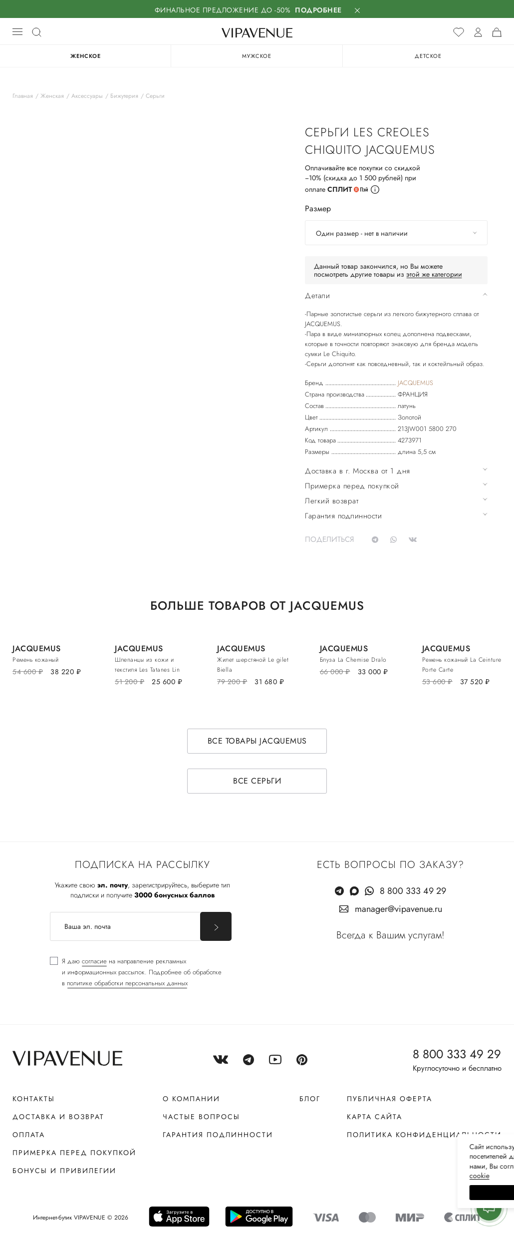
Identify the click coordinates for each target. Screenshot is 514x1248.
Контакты (33, 1099)
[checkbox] (136, 972)
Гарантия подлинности (218, 1135)
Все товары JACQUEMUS (257, 741)
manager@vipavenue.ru (398, 909)
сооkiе (318, 1176)
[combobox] (396, 232)
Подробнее (318, 10)
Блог (309, 1099)
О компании (191, 1099)
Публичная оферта (389, 1099)
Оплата (28, 1135)
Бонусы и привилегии (64, 1171)
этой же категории (434, 274)
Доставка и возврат (58, 1117)
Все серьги (257, 781)
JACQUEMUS (415, 383)
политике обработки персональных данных (127, 983)
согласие (94, 961)
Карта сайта (374, 1117)
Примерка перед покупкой (74, 1153)
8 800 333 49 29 (413, 891)
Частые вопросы (201, 1117)
